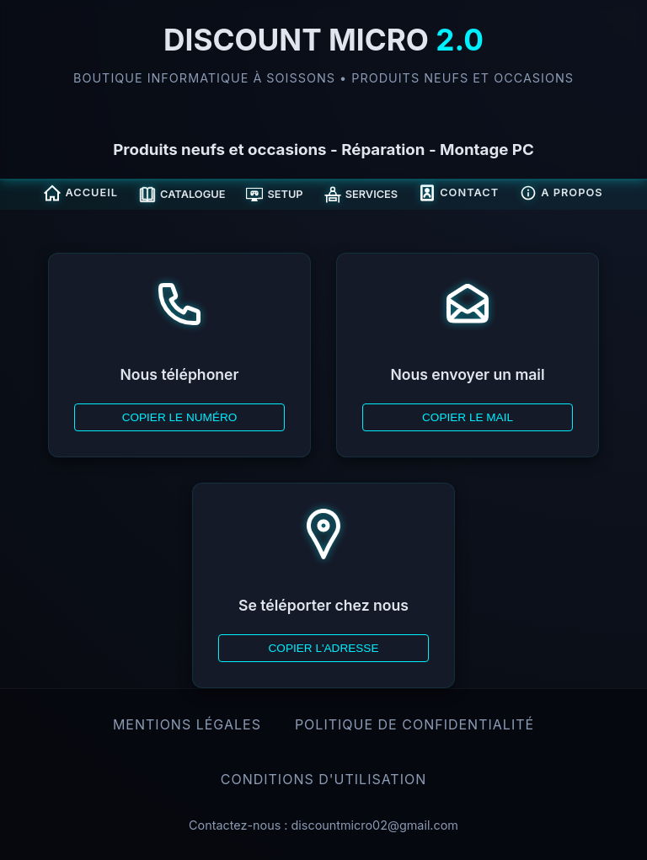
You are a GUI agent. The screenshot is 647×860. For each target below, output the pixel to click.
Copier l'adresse (323, 648)
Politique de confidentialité (414, 724)
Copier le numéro (180, 417)
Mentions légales (187, 724)
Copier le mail (467, 417)
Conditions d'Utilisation (324, 779)
